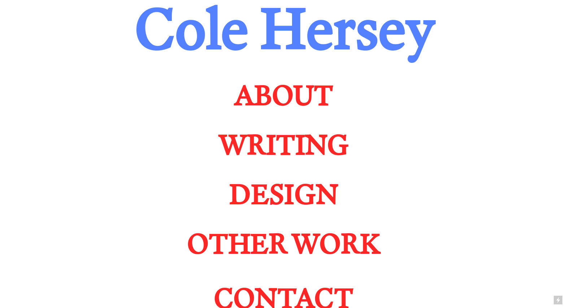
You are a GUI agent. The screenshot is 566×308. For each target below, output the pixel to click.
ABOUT (283, 95)
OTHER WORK (283, 243)
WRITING (283, 144)
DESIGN (283, 194)
